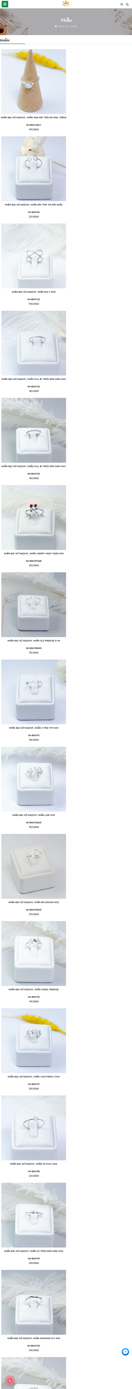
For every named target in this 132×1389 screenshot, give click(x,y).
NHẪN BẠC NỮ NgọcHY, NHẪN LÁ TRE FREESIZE (32, 815)
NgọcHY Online (59, 1384)
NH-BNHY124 (99, 212)
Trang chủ (63, 26)
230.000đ (99, 914)
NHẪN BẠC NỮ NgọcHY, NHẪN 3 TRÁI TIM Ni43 (99, 379)
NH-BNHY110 (32, 1084)
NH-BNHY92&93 (32, 473)
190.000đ (32, 565)
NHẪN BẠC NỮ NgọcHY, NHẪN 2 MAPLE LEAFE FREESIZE (100, 902)
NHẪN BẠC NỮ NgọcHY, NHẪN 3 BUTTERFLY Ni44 (100, 553)
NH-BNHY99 (99, 648)
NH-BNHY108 (99, 997)
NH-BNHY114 (32, 1258)
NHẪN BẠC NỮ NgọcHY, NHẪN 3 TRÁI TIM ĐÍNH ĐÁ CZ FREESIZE (32, 904)
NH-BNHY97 (99, 561)
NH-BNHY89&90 (32, 386)
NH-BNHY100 (32, 735)
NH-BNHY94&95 (99, 473)
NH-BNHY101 (99, 735)
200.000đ (100, 565)
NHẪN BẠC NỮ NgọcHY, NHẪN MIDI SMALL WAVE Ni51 (99, 989)
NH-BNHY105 (32, 909)
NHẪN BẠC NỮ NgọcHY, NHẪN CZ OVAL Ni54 (32, 640)
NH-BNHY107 (32, 997)
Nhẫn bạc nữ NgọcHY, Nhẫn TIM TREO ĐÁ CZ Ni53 (99, 1251)
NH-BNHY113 (100, 1171)
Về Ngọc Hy (6, 1330)
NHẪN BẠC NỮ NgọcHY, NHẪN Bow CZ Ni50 (99, 727)
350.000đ (99, 303)
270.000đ (32, 1001)
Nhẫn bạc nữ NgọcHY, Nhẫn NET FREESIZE (32, 1163)
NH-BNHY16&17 (32, 125)
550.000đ (32, 216)
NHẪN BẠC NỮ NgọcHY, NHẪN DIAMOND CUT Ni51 (32, 727)
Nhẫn (74, 26)
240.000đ (99, 739)
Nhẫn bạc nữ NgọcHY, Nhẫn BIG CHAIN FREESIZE (32, 1251)
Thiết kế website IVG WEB (83, 1384)
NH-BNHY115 (100, 1258)
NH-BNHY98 (32, 648)
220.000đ (100, 129)
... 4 (91, 1273)
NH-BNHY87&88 (99, 299)
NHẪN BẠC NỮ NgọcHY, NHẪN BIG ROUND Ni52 (100, 466)
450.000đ (32, 129)
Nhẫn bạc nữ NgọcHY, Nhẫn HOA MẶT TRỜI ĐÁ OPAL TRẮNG (32, 119)
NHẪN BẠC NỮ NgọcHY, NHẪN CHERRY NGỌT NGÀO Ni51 (99, 291)
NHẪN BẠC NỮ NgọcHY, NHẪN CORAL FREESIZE (32, 553)
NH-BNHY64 (99, 125)
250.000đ (100, 478)
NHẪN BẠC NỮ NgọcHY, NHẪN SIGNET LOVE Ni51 (99, 815)
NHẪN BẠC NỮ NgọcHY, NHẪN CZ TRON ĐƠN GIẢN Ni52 (99, 640)
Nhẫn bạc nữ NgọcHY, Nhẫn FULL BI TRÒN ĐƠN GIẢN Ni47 (32, 291)
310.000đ (32, 391)
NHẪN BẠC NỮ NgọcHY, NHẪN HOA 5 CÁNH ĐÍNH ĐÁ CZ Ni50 (32, 989)
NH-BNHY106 (99, 909)
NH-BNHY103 (32, 822)
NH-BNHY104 (99, 822)
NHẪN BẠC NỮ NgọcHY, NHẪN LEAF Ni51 (32, 466)
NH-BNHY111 (100, 1084)
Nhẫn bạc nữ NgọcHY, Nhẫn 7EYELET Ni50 (99, 1076)
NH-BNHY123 (32, 212)
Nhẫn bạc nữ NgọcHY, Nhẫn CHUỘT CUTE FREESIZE (100, 1163)
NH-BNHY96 (32, 561)
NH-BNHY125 (32, 299)
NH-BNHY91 (99, 386)
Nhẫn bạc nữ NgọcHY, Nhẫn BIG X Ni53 (32, 204)
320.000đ (32, 1263)
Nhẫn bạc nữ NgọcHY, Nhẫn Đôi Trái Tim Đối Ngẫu (99, 117)
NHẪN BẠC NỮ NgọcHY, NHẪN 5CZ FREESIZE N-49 (32, 379)
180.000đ (99, 216)
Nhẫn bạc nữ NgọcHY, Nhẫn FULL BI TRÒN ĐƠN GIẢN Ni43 (100, 204)
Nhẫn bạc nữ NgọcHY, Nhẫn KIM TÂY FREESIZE (32, 1076)
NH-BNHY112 (32, 1171)
